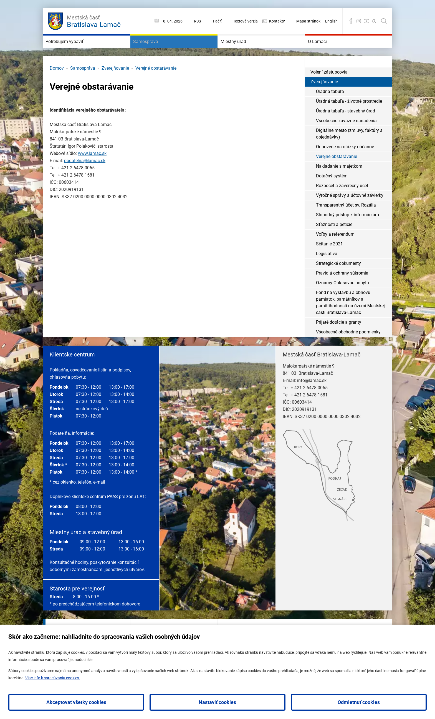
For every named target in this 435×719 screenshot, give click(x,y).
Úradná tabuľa (330, 108)
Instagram (358, 21)
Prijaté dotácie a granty (338, 338)
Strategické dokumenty (338, 280)
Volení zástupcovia (329, 88)
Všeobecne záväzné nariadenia (346, 137)
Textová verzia (245, 21)
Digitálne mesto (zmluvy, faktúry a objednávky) (349, 150)
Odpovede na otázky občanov (345, 163)
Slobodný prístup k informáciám (347, 231)
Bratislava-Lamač (94, 20)
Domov (57, 84)
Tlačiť (217, 21)
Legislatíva (326, 270)
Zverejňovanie (115, 84)
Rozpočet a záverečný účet (342, 202)
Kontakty (277, 21)
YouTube (366, 21)
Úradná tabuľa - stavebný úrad (345, 127)
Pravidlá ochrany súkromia (342, 289)
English (331, 21)
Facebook (351, 21)
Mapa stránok (308, 21)
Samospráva (154, 50)
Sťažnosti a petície (334, 241)
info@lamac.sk (312, 397)
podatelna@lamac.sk (84, 177)
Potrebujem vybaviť (76, 50)
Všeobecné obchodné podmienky (348, 348)
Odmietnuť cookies (359, 702)
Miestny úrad (242, 50)
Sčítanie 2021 (329, 260)
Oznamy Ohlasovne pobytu (342, 299)
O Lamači (325, 50)
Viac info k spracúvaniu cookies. (52, 678)
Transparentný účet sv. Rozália (346, 221)
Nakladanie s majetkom (339, 182)
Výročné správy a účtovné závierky (349, 212)
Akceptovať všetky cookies (76, 702)
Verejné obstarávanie (155, 84)
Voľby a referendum (335, 250)
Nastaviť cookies (217, 702)
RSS (197, 21)
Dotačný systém (332, 192)
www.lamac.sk (92, 170)
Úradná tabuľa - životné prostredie (349, 117)
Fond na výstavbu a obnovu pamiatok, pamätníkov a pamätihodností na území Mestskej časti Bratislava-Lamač (350, 319)
